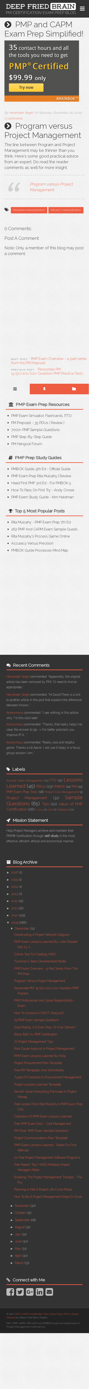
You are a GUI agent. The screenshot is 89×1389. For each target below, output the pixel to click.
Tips (45, 804)
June (18, 1241)
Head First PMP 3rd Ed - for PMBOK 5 (41, 483)
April (18, 1255)
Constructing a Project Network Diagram (41, 934)
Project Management (66, 210)
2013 (15, 894)
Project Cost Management (62, 792)
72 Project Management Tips (33, 1041)
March (19, 1263)
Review (57, 423)
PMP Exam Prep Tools (21, 792)
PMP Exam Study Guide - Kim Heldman (42, 497)
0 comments (13, 118)
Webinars (63, 809)
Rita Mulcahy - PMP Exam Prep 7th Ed (41, 522)
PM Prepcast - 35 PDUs (29, 423)
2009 (15, 922)
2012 (15, 901)
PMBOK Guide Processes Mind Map (39, 550)
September (23, 1220)
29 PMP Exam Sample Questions (36, 1020)
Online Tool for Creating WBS (34, 954)
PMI (74, 786)
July (18, 1234)
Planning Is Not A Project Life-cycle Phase (43, 1189)
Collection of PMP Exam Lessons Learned (43, 1116)
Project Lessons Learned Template (37, 1084)
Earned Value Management (24, 780)
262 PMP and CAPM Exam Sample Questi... (45, 529)
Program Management (29, 210)
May (18, 1248)
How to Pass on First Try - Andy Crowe (42, 490)
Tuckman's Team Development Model (40, 961)
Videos (39, 809)
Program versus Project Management (39, 981)
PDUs (41, 786)
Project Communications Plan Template (41, 1138)
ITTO (52, 780)
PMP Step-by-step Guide (31, 437)
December (22, 928)
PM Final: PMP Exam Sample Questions (41, 1130)
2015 (15, 879)
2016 (15, 872)
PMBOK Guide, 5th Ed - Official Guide (40, 469)
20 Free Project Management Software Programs (47, 1157)
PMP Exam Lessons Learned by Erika (40, 1056)
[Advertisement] (41, 601)
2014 (15, 886)
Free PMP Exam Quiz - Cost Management (42, 1123)
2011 (14, 908)
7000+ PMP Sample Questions (35, 430)
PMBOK (59, 786)
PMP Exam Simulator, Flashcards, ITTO (41, 416)
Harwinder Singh (17, 676)
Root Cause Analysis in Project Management (44, 1048)
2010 (15, 915)
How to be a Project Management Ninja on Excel (48, 1196)
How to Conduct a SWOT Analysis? (39, 1013)
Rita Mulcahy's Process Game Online (40, 536)
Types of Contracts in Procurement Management (47, 1077)
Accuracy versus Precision (32, 543)
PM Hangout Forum (26, 444)
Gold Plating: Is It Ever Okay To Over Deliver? (44, 1027)
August (20, 1227)
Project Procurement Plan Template (38, 1063)
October (21, 1213)
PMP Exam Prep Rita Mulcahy (34, 476)
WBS (50, 809)
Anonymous (14, 712)
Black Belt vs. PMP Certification (35, 1034)
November (22, 1205)
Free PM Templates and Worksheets (39, 1070)
